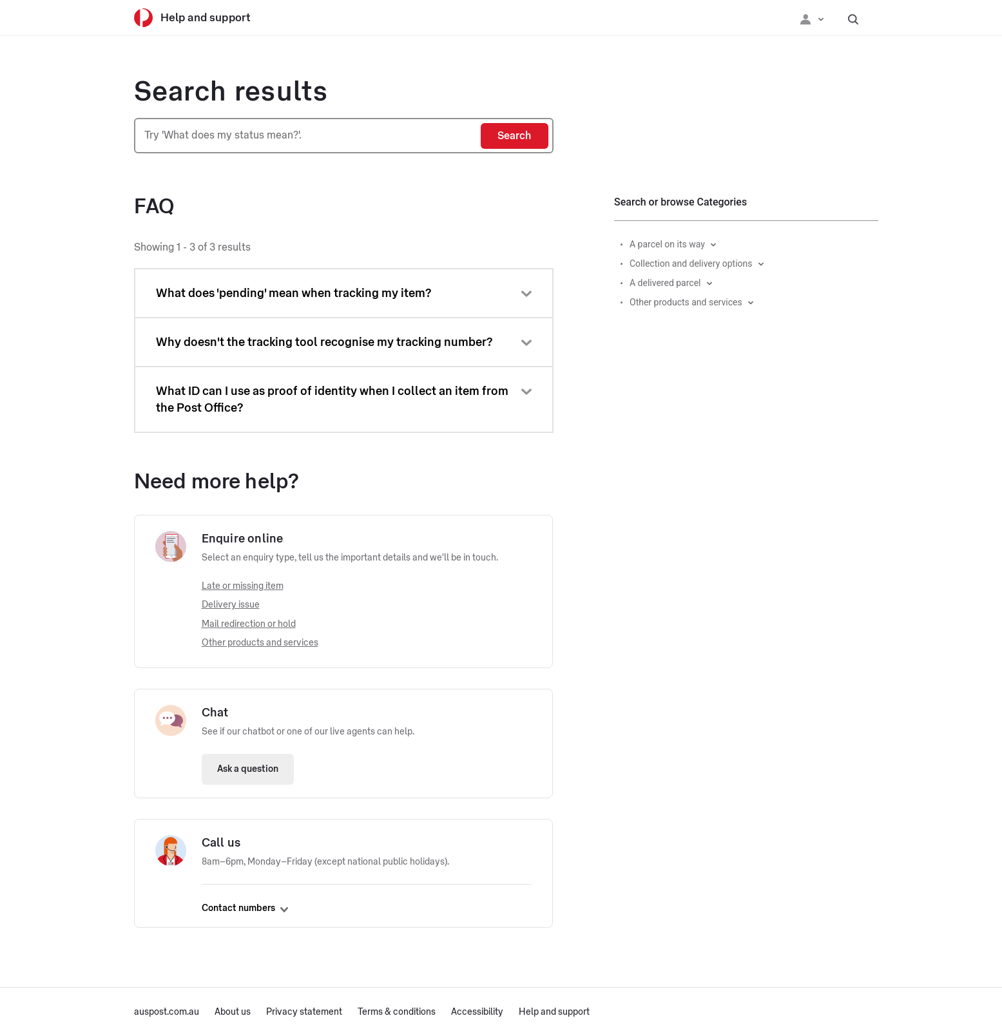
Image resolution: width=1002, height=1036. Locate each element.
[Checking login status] (812, 18)
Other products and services (260, 643)
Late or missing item (243, 586)
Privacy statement (304, 1012)
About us (233, 1012)
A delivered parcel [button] (665, 283)
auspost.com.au (166, 1012)
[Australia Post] (143, 17)
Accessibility (477, 1012)
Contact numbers (245, 908)
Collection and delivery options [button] (691, 263)
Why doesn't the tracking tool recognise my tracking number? (324, 342)
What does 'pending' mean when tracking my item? (293, 293)
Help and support (554, 1012)
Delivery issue (231, 604)
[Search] (514, 136)
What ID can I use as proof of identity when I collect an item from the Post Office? (332, 399)
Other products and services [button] (686, 302)
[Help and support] (202, 17)
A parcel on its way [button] (667, 244)
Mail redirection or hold (249, 624)
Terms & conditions (397, 1012)
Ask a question (247, 769)
